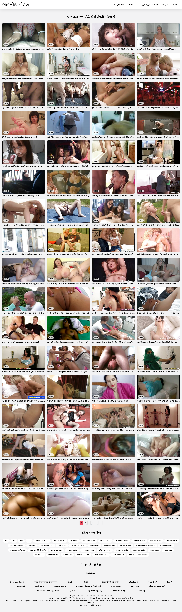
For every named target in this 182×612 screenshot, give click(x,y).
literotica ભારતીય (121, 541)
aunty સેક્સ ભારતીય (42, 541)
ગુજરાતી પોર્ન (152, 582)
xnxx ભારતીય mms (83, 555)
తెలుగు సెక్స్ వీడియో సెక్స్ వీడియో (48, 591)
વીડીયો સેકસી (86, 582)
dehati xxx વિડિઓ (89, 541)
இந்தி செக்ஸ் (133, 582)
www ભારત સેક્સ (56, 550)
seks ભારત (31, 545)
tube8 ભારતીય (94, 545)
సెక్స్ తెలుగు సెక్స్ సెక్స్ (94, 591)
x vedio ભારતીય (72, 550)
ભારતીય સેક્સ (84, 605)
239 (6, 541)
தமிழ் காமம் (39, 586)
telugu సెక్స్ (140, 591)
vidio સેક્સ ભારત (109, 545)
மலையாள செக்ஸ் (60, 586)
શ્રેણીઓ (165, 5)
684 (29, 541)
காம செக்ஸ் (21, 586)
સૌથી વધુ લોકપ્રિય (118, 5)
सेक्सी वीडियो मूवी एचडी (110, 582)
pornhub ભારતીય (139, 541)
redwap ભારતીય (172, 541)
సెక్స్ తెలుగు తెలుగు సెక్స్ (157, 586)
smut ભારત (62, 545)
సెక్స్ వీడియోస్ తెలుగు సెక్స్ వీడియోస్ (88, 586)
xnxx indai (168, 550)
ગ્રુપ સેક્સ (135, 586)
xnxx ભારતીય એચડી (100, 555)
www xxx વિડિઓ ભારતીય (38, 550)
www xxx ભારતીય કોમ (17, 550)
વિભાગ (175, 5)
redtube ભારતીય (155, 541)
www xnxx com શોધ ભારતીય (145, 545)
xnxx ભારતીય (67, 555)
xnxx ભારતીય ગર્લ (118, 555)
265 (14, 541)
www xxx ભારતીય (166, 545)
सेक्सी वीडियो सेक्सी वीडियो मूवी (45, 582)
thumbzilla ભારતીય (77, 545)
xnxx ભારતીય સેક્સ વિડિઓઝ (138, 555)
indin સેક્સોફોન (105, 541)
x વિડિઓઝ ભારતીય (104, 550)
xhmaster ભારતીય (122, 550)
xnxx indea (39, 555)
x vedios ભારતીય (88, 550)
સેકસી (69, 582)
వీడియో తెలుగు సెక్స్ (118, 591)
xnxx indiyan (53, 555)
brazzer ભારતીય (59, 541)
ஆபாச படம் (73, 591)
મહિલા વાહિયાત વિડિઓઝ (149, 5)
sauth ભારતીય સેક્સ (16, 545)
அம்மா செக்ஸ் (116, 586)
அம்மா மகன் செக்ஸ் (17, 582)
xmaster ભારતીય (139, 550)
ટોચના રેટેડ (132, 5)
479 (21, 541)
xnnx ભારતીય (154, 550)
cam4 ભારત (73, 541)
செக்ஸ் (169, 582)
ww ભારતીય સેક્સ (125, 545)
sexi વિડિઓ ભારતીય (47, 545)
